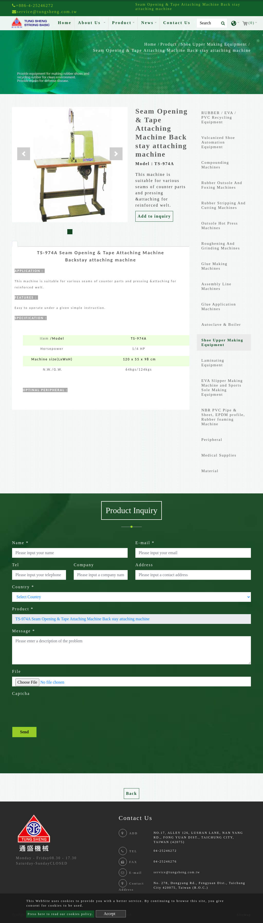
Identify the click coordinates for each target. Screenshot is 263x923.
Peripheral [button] (211, 440)
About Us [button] (90, 23)
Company (84, 565)
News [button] (147, 23)
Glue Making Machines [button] (214, 266)
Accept (109, 913)
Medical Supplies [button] (219, 455)
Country (23, 587)
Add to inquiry (154, 216)
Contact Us (177, 23)
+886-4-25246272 (32, 5)
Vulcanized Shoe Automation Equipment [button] (218, 142)
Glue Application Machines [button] (218, 306)
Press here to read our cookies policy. (60, 914)
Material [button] (210, 471)
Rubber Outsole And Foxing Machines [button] (221, 185)
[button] (23, 153)
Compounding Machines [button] (215, 164)
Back (131, 793)
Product (168, 44)
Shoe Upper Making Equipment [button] (222, 342)
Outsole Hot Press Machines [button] (219, 225)
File (16, 671)
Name (20, 543)
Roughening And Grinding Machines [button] (220, 245)
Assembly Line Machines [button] (216, 286)
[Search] (211, 23)
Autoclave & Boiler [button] (221, 324)
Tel (15, 565)
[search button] (221, 23)
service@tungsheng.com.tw (177, 872)
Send (24, 732)
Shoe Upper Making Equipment (214, 44)
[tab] (15, 244)
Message (23, 631)
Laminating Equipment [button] (212, 362)
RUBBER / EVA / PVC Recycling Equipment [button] (218, 117)
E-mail (145, 543)
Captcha (21, 693)
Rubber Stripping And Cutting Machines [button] (223, 205)
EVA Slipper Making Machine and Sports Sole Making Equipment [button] (222, 388)
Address (144, 565)
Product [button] (122, 23)
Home (65, 22)
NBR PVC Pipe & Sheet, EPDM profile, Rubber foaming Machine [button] (223, 417)
